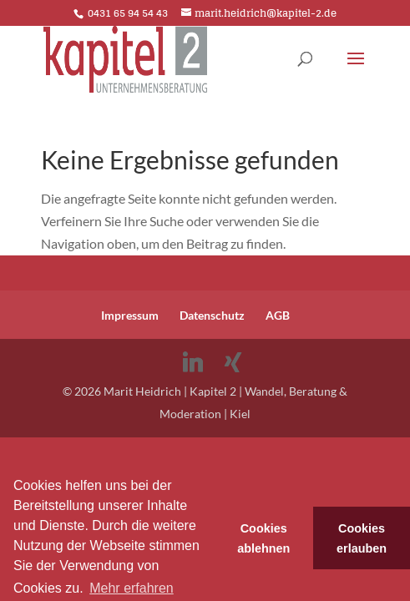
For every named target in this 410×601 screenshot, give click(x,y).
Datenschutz (212, 315)
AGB (278, 315)
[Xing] (233, 362)
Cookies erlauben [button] (362, 538)
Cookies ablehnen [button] (263, 538)
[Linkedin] (193, 362)
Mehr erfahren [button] (131, 588)
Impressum (130, 315)
